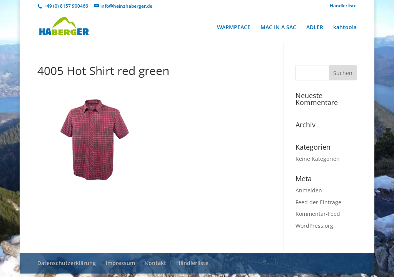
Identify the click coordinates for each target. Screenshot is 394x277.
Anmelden (309, 190)
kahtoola (345, 28)
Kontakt (155, 263)
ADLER (314, 28)
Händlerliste (343, 6)
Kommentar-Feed (318, 213)
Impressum (120, 263)
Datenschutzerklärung (66, 263)
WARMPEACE (233, 28)
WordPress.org (314, 225)
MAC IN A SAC (278, 28)
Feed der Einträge (318, 202)
